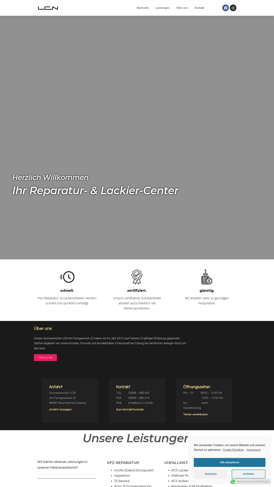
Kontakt (199, 7)
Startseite (143, 7)
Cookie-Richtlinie (233, 449)
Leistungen (163, 7)
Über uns (182, 7)
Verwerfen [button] (211, 473)
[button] (45, 357)
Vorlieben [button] (248, 473)
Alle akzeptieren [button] (229, 462)
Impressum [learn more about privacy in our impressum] (254, 449)
